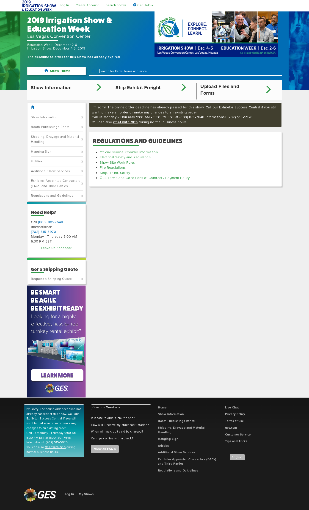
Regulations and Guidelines (52, 196)
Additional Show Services (50, 171)
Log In (64, 5)
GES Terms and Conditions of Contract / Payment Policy (145, 178)
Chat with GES (125, 122)
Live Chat (232, 407)
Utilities (36, 161)
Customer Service (238, 434)
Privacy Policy (235, 414)
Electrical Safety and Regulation (125, 157)
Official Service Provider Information (129, 152)
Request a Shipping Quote (51, 279)
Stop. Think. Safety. (115, 173)
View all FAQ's (105, 449)
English (237, 457)
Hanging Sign (41, 152)
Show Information (44, 117)
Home (162, 407)
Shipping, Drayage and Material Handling (55, 139)
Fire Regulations (113, 167)
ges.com (231, 428)
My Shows (86, 494)
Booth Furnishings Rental (50, 127)
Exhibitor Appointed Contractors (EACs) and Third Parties (56, 183)
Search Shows (116, 5)
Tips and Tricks (236, 441)
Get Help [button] (143, 5)
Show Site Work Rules (117, 162)
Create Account (87, 5)
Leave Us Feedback (56, 248)
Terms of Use (234, 421)
